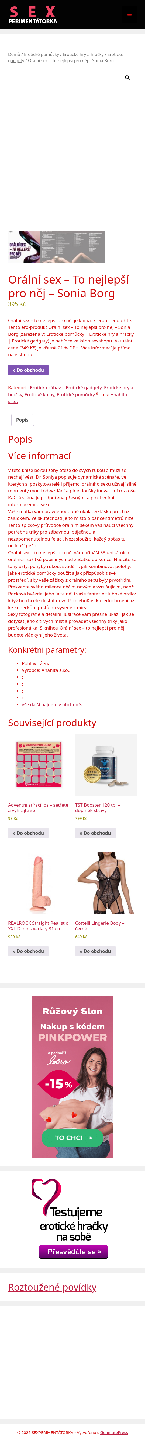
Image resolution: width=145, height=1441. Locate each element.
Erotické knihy (39, 394)
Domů (14, 54)
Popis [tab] (22, 420)
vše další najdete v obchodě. (52, 704)
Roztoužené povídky (52, 1287)
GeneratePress (114, 1432)
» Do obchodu (28, 370)
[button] (127, 78)
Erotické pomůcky (41, 54)
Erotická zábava (46, 387)
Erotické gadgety (84, 387)
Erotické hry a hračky (83, 54)
